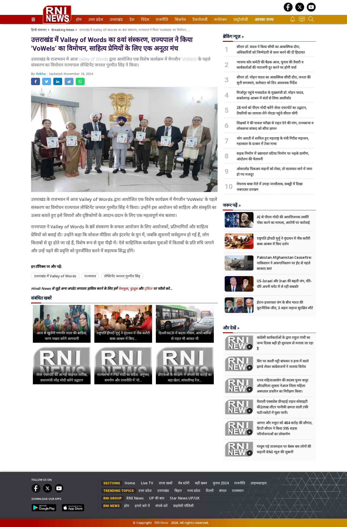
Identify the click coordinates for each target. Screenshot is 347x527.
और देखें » (231, 328)
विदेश (144, 19)
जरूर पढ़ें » (232, 205)
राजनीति (161, 19)
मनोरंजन (219, 19)
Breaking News (63, 29)
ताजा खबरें (166, 483)
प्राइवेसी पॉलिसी (183, 505)
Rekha (41, 73)
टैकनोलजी (199, 19)
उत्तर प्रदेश (94, 19)
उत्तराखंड (115, 19)
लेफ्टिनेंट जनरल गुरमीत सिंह (122, 276)
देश (131, 19)
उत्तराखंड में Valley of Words (55, 276)
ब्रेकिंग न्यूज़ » (233, 36)
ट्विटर (148, 288)
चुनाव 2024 (221, 483)
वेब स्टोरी (183, 483)
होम (78, 19)
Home (130, 483)
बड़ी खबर (201, 483)
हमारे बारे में (142, 505)
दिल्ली (210, 490)
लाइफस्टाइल (259, 483)
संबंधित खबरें (41, 298)
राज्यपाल (90, 276)
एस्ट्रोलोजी (239, 19)
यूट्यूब (134, 288)
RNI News (135, 498)
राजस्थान (238, 490)
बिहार (178, 490)
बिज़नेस (179, 19)
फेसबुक (123, 288)
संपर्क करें (161, 505)
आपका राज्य (264, 19)
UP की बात (156, 498)
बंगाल (222, 490)
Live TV (147, 483)
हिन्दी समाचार (39, 29)
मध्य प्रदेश (193, 490)
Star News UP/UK (185, 498)
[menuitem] (79, 19)
